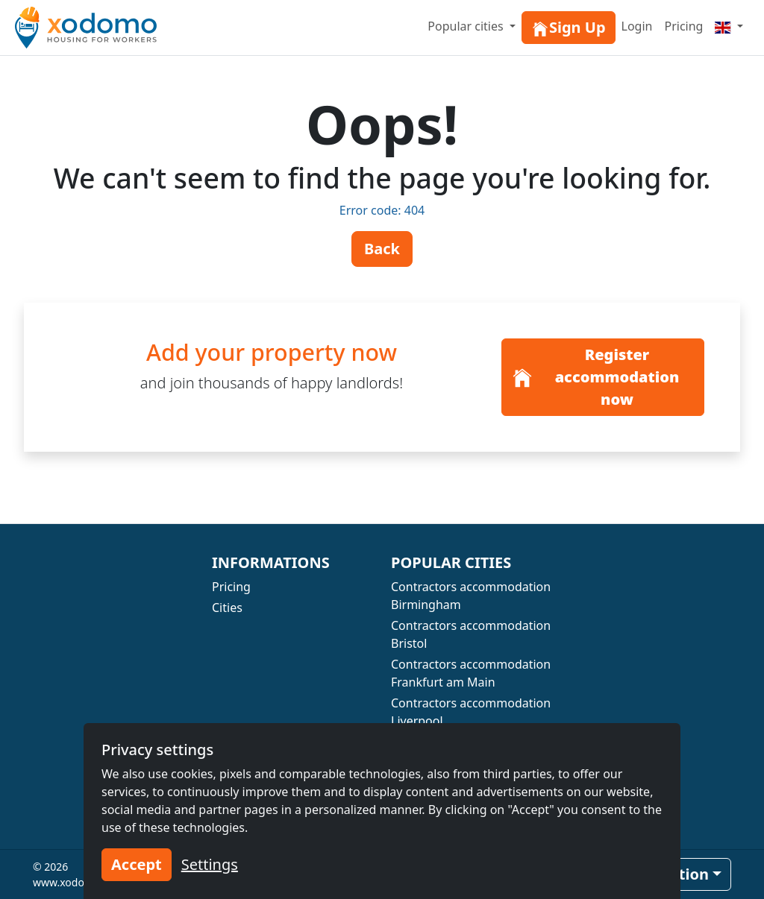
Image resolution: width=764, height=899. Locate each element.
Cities (227, 607)
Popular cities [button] (467, 26)
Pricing (683, 26)
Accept (136, 864)
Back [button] (382, 249)
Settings (209, 864)
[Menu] (729, 26)
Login (637, 26)
